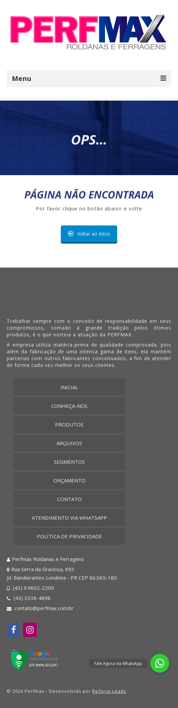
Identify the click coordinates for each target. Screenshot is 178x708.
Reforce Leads (109, 691)
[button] (159, 663)
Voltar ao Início (89, 233)
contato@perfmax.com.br (40, 608)
